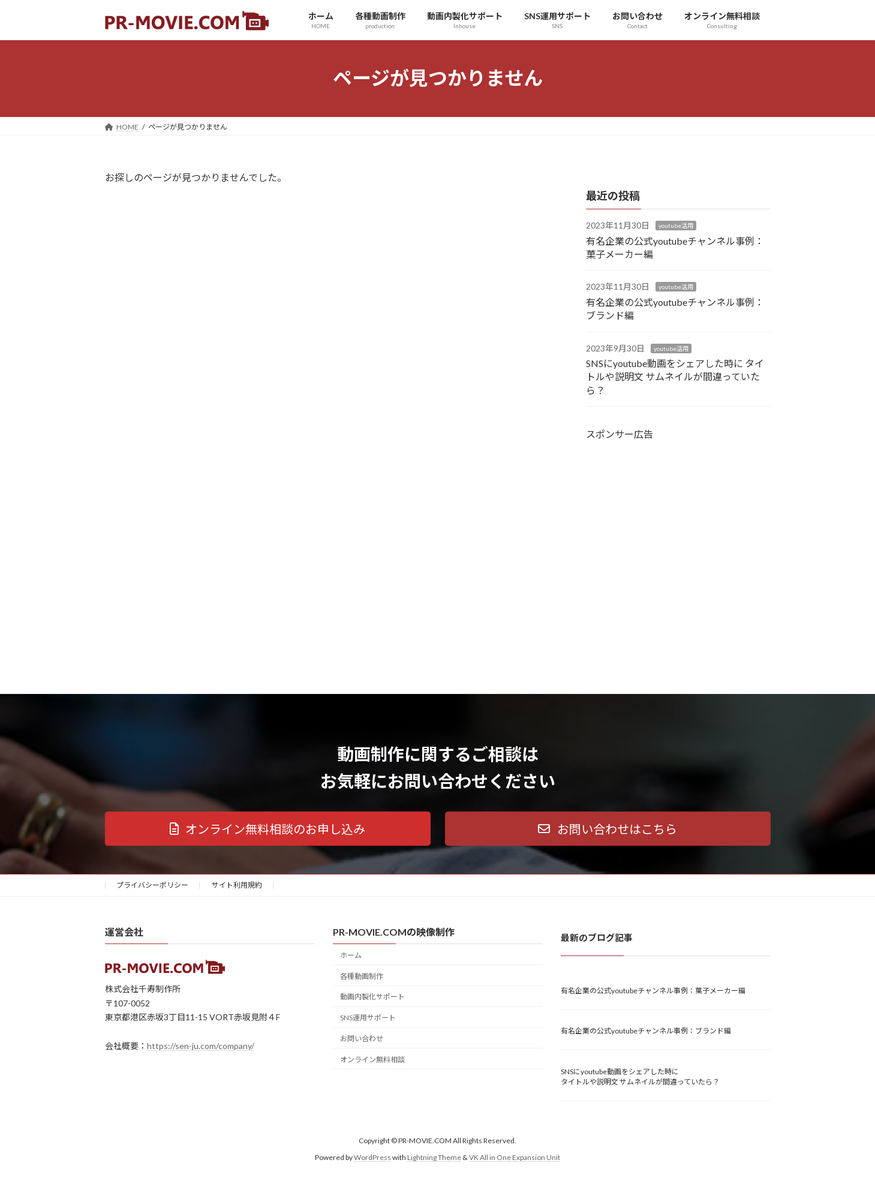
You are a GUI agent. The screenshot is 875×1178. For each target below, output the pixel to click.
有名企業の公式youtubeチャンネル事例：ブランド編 (646, 1030)
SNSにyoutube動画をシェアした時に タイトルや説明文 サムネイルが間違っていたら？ (675, 376)
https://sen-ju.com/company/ (200, 1046)
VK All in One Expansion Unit (514, 1157)
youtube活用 (675, 225)
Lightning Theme (434, 1157)
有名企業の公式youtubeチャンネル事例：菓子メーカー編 (653, 989)
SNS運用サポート (368, 1017)
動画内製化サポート (372, 996)
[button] (268, 829)
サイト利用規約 (237, 885)
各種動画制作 (361, 975)
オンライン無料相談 (372, 1058)
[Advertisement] (678, 549)
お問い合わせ (361, 1038)
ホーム (351, 954)
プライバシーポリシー (152, 885)
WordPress (372, 1157)
